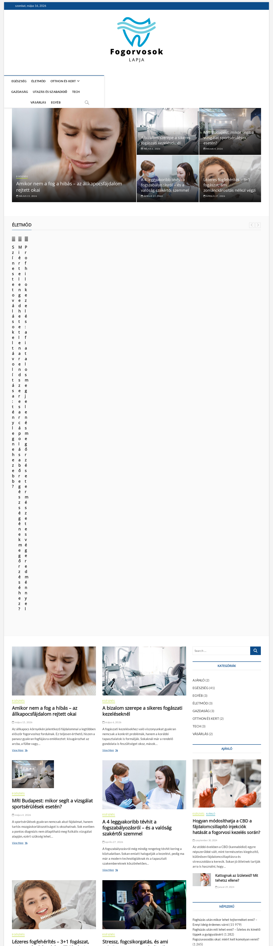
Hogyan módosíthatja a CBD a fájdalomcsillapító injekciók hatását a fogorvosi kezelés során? (226, 486)
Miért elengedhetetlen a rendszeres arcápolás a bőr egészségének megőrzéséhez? (102, 276)
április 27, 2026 (152, 183)
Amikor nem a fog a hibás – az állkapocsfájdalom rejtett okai (44, 370)
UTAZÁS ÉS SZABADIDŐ (126, 81)
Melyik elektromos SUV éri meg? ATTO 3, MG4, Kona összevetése (143, 843)
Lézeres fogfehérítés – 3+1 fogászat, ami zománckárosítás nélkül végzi (50, 604)
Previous (251, 212)
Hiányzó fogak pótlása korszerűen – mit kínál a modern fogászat (50, 723)
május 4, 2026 (213, 136)
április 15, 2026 (112, 621)
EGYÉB (186, 81)
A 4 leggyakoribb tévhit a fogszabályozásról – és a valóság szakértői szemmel (165, 172)
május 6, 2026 (150, 136)
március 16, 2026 (23, 860)
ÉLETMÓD (41, 81)
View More (18, 410)
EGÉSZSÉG (21, 81)
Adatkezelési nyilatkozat (245, 931)
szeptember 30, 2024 (205, 499)
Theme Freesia (60, 932)
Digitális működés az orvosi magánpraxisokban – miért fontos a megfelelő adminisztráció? (50, 846)
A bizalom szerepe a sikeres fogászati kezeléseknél (165, 127)
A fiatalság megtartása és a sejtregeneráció (223, 628)
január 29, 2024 (224, 546)
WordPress (76, 932)
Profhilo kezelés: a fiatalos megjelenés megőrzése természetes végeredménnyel (166, 276)
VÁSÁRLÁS (169, 81)
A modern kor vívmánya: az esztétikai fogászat (225, 672)
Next (258, 212)
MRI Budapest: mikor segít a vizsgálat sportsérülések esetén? (228, 125)
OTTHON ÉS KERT (65, 81)
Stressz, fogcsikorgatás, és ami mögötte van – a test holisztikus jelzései (136, 607)
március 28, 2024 (151, 287)
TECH (152, 81)
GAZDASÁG (95, 81)
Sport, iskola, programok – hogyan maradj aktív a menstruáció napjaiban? (139, 726)
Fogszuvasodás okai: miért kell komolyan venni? (226, 598)
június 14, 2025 (22, 282)
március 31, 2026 (23, 735)
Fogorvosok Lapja (23, 932)
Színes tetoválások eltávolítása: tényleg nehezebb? (39, 273)
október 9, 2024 (86, 287)
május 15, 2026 (26, 183)
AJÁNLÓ (199, 339)
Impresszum (218, 931)
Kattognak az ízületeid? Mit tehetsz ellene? (236, 537)
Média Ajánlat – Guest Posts (190, 931)
